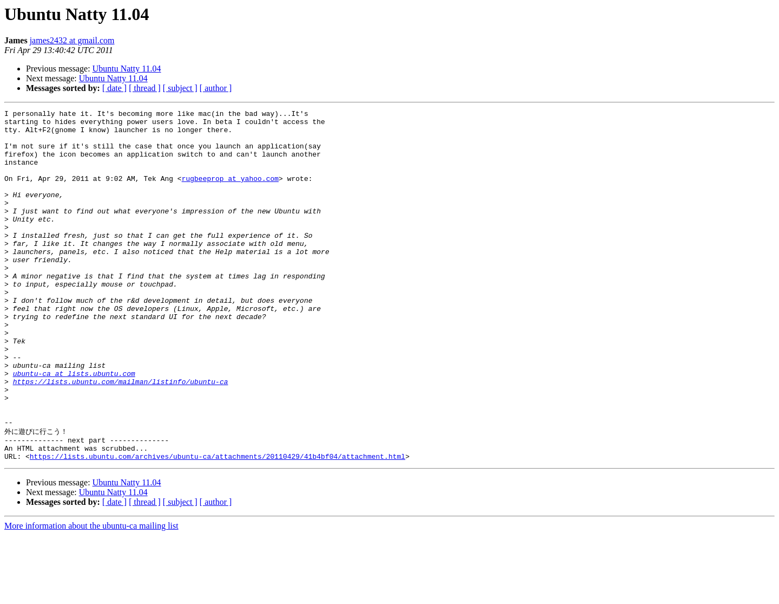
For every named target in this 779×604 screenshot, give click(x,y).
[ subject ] (180, 88)
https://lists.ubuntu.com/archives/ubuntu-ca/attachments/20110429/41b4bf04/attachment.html (217, 525)
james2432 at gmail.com (72, 40)
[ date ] (114, 88)
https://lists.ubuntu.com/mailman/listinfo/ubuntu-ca (120, 436)
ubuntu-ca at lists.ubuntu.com (74, 427)
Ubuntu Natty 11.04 (127, 68)
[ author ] (216, 88)
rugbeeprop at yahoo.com (230, 193)
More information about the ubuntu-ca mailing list (91, 594)
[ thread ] (145, 88)
